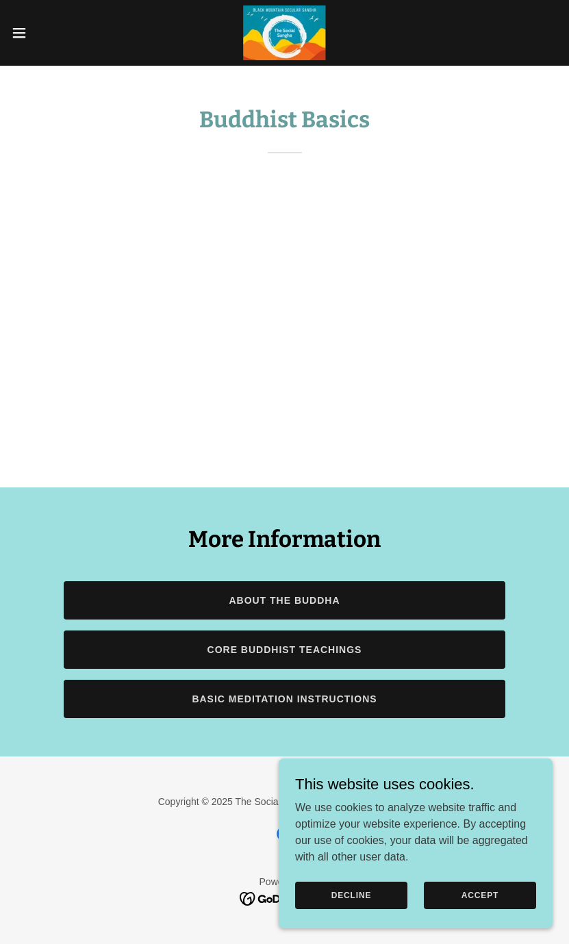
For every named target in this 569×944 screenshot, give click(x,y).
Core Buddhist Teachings (284, 649)
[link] (284, 32)
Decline (351, 895)
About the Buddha (284, 600)
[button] (47, 33)
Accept (479, 895)
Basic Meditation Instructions (284, 698)
